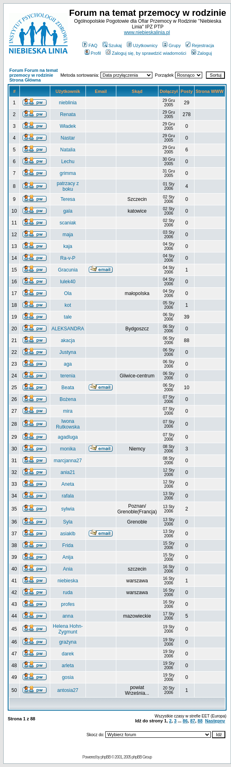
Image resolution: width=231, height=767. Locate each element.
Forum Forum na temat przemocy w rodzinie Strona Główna (33, 75)
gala (68, 211)
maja (67, 234)
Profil (93, 53)
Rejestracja (200, 45)
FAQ (89, 45)
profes (68, 604)
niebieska (68, 581)
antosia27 (67, 690)
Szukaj (112, 45)
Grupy (172, 45)
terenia (67, 376)
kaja (67, 246)
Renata (68, 114)
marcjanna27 (68, 460)
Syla (68, 522)
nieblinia (68, 103)
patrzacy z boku (68, 186)
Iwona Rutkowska (68, 424)
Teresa (67, 199)
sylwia (68, 509)
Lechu (68, 161)
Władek (68, 126)
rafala (68, 496)
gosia (68, 677)
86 (185, 720)
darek (68, 654)
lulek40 (67, 281)
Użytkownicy (142, 45)
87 (192, 720)
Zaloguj (201, 53)
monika (68, 449)
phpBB (106, 757)
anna (67, 616)
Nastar (68, 138)
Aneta (68, 484)
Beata (68, 387)
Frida (67, 545)
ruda (68, 592)
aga (68, 364)
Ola (68, 293)
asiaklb (67, 533)
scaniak (68, 223)
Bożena (68, 399)
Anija (67, 557)
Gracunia (68, 270)
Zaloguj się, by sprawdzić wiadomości (146, 53)
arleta (68, 665)
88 (200, 720)
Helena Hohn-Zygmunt (68, 629)
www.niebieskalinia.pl (147, 32)
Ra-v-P (67, 258)
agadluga (68, 437)
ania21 (67, 472)
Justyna (68, 352)
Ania (68, 569)
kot (67, 305)
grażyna (68, 642)
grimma (68, 173)
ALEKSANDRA (67, 329)
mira (68, 411)
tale (68, 317)
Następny (215, 720)
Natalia (67, 150)
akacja (68, 340)
